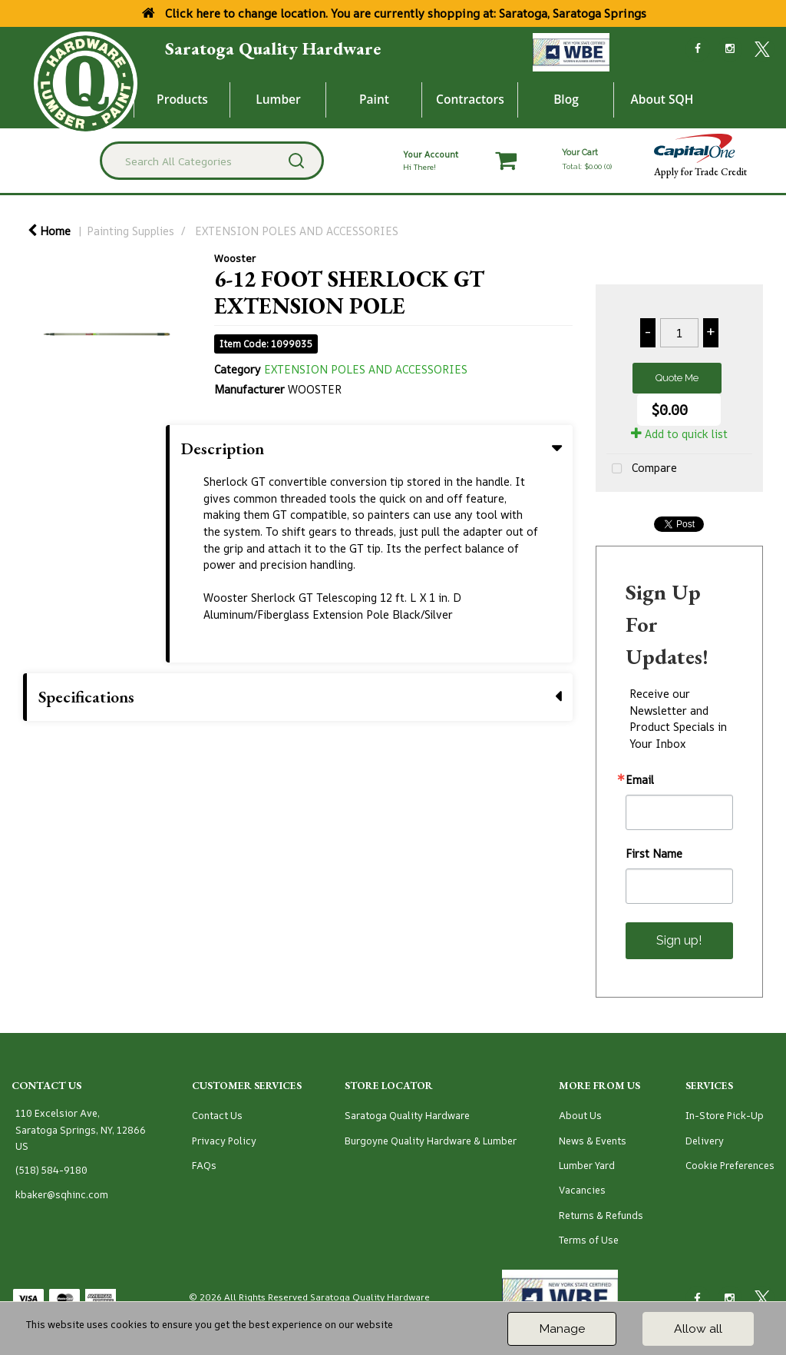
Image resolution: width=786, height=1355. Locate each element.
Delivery (704, 1140)
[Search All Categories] (211, 160)
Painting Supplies (130, 231)
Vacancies (582, 1190)
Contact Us (217, 1115)
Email (640, 780)
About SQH (661, 99)
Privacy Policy (224, 1140)
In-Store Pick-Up (724, 1115)
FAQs (204, 1165)
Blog (566, 99)
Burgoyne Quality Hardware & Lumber (431, 1140)
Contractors (470, 99)
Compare (641, 469)
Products (182, 99)
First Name (654, 854)
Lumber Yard (587, 1165)
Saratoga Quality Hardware (273, 48)
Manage (562, 1328)
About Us (580, 1115)
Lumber (278, 99)
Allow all (698, 1328)
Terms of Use (589, 1240)
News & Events (592, 1140)
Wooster (235, 258)
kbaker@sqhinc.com (61, 1194)
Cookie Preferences (729, 1165)
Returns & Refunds (601, 1215)
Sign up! (679, 940)
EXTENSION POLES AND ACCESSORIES (296, 231)
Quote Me (677, 378)
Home (49, 231)
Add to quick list (679, 434)
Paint (374, 99)
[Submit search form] (296, 160)
